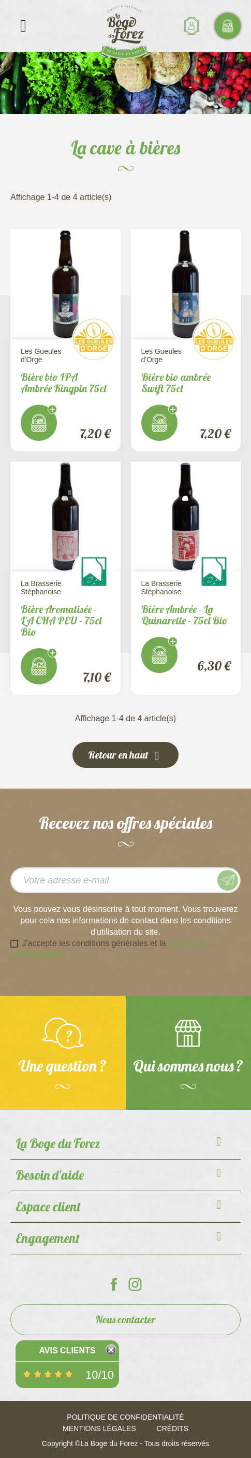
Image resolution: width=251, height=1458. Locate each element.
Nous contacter (125, 1319)
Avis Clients (67, 1350)
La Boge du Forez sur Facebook (114, 1284)
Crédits (172, 1428)
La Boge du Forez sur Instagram (135, 1284)
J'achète (39, 423)
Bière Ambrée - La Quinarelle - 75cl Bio (184, 615)
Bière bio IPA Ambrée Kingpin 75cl (63, 382)
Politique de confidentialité (125, 1417)
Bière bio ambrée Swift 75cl (176, 382)
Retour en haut (125, 755)
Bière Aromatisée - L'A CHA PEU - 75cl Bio (61, 620)
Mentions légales (99, 1428)
